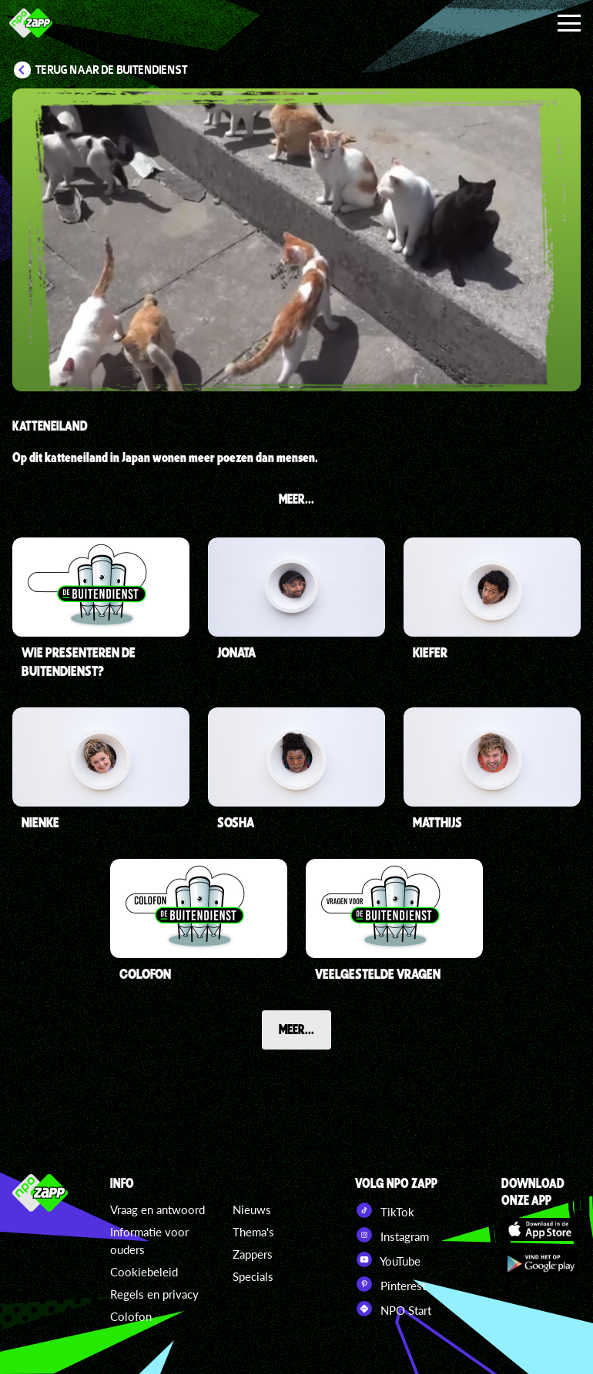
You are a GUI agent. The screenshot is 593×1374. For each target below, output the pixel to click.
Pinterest (390, 1284)
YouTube (387, 1259)
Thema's (253, 1232)
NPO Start (393, 1308)
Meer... (296, 1028)
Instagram (392, 1235)
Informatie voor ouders (149, 1240)
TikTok (384, 1210)
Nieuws (252, 1209)
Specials (253, 1276)
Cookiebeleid (144, 1272)
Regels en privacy (154, 1294)
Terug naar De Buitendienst (111, 70)
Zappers (253, 1254)
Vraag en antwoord (157, 1209)
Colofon (131, 1316)
